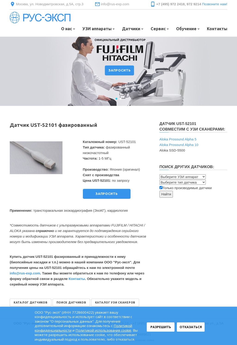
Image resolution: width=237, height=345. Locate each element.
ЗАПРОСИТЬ (120, 70)
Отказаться (191, 327)
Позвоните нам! (214, 4)
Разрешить (160, 327)
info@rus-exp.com (115, 4)
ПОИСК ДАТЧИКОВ (71, 302)
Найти (166, 194)
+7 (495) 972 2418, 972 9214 (178, 4)
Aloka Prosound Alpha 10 (178, 145)
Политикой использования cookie (103, 330)
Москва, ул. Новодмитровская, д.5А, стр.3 (50, 4)
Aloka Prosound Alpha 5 (177, 139)
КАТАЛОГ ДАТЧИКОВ (30, 302)
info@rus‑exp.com (25, 273)
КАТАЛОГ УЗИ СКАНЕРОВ (115, 302)
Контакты (77, 279)
